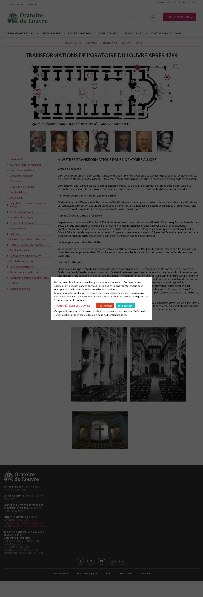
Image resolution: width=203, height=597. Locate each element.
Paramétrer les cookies (73, 305)
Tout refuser (105, 305)
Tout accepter (125, 305)
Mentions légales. (117, 314)
